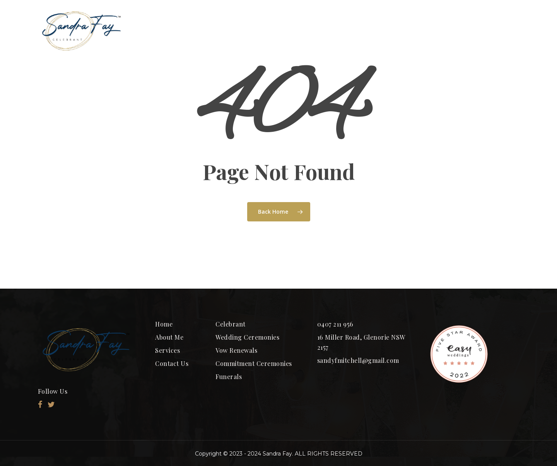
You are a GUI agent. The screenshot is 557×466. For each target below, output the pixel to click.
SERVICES (421, 30)
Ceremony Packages (339, 30)
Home (164, 324)
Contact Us (171, 363)
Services (167, 350)
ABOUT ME (255, 30)
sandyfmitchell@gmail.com (358, 360)
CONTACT (487, 30)
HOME (193, 30)
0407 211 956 (335, 324)
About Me (169, 337)
